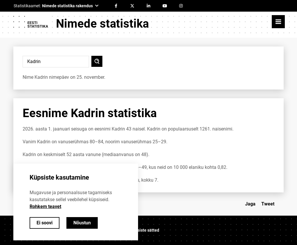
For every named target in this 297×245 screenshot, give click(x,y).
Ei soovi (44, 223)
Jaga (250, 204)
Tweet (267, 204)
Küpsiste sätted (144, 230)
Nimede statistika (102, 24)
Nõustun (82, 223)
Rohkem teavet (45, 206)
